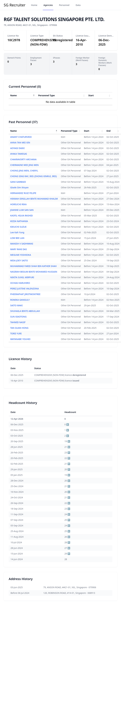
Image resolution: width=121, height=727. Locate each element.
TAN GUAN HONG (19, 327)
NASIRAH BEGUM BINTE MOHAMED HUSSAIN (33, 271)
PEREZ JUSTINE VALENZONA (24, 288)
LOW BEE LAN (17, 238)
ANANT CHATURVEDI (21, 136)
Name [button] (13, 95)
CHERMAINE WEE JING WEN (24, 164)
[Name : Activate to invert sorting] (23, 95)
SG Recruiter (14, 4)
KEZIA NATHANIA (19, 221)
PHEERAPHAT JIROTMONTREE (25, 294)
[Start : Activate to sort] (99, 95)
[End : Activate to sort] (113, 131)
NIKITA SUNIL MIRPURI (22, 277)
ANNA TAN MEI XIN (20, 142)
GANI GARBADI (18, 181)
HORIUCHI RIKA (18, 204)
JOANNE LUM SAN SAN (22, 209)
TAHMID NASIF (17, 322)
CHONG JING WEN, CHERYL (24, 170)
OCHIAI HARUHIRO (20, 282)
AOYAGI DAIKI (17, 148)
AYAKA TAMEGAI (18, 153)
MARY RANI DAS (18, 249)
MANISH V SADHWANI (21, 243)
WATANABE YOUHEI (20, 339)
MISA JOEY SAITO (19, 260)
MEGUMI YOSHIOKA (20, 254)
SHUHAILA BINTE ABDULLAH (25, 311)
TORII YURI (16, 333)
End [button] (108, 130)
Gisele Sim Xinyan (19, 187)
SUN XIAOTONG (18, 316)
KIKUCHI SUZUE (18, 226)
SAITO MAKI (16, 305)
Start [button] (91, 95)
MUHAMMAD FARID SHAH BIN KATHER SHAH (33, 266)
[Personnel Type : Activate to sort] (62, 95)
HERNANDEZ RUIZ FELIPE (23, 193)
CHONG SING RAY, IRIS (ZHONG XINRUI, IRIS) (33, 176)
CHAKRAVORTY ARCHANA (23, 159)
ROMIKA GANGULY (20, 299)
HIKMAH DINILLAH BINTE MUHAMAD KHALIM (34, 198)
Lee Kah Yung (17, 232)
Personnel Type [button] (46, 95)
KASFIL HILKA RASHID (21, 215)
